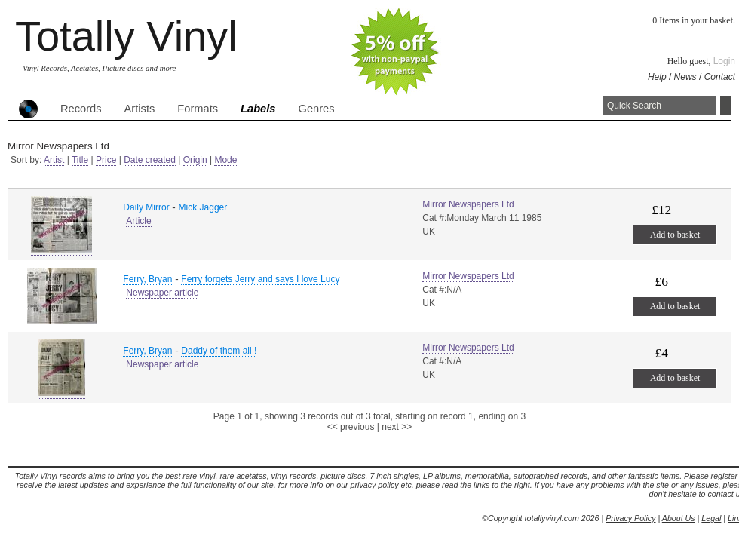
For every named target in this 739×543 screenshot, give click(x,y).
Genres (316, 109)
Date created (150, 160)
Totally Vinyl (126, 36)
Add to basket (675, 234)
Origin (195, 160)
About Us (678, 518)
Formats (197, 109)
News (685, 77)
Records (81, 109)
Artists (139, 109)
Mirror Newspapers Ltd (468, 204)
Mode (225, 160)
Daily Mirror (146, 207)
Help (657, 77)
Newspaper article (162, 292)
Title (80, 160)
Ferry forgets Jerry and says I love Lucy (260, 279)
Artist (54, 160)
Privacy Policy (630, 518)
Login (724, 61)
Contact (719, 77)
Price (106, 160)
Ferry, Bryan (147, 279)
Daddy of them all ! (218, 350)
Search (725, 105)
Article (138, 221)
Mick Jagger (203, 207)
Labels (258, 109)
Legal (711, 518)
